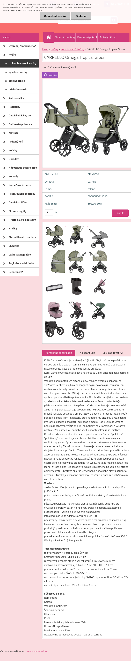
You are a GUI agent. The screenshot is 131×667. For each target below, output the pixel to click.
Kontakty (103, 37)
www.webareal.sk (37, 651)
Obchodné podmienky (65, 37)
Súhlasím (81, 16)
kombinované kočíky (72, 49)
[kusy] (49, 212)
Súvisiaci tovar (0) (113, 353)
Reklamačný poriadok (87, 37)
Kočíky (54, 49)
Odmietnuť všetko (55, 16)
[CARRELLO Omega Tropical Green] (55, 225)
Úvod (45, 49)
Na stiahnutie (87, 353)
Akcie (112, 37)
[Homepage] (49, 37)
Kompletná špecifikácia (59, 353)
